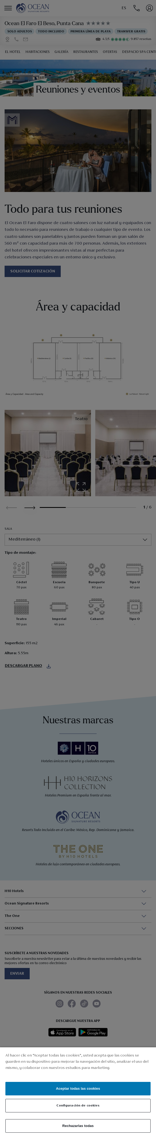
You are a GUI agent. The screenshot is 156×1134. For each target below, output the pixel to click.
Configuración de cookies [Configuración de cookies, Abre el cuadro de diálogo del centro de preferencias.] (77, 1105)
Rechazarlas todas (78, 1126)
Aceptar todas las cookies (78, 1088)
